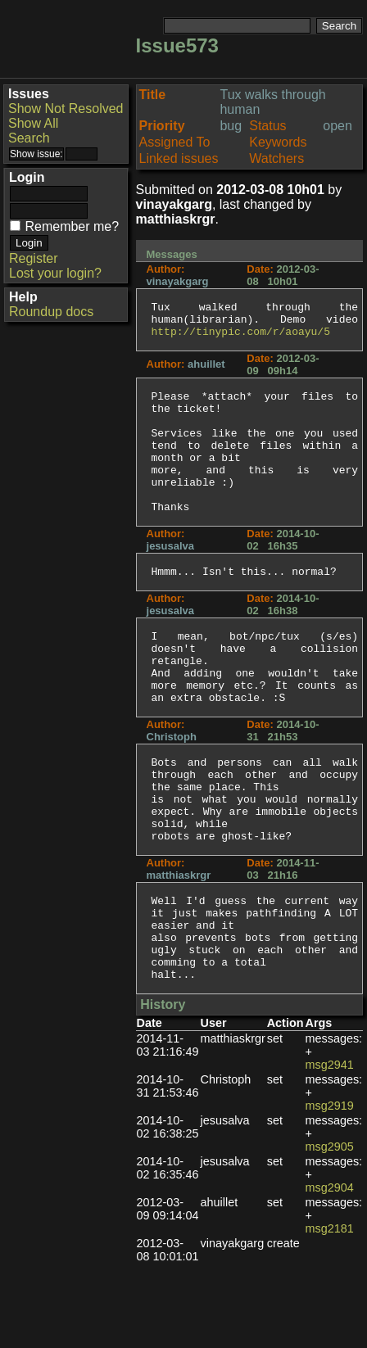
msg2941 (330, 1148)
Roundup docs (51, 312)
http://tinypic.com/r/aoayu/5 (241, 338)
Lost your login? (55, 273)
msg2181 (330, 1312)
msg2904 (330, 1271)
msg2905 (330, 1230)
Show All (33, 123)
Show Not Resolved (66, 108)
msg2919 (330, 1189)
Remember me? (72, 226)
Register (33, 258)
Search (29, 138)
